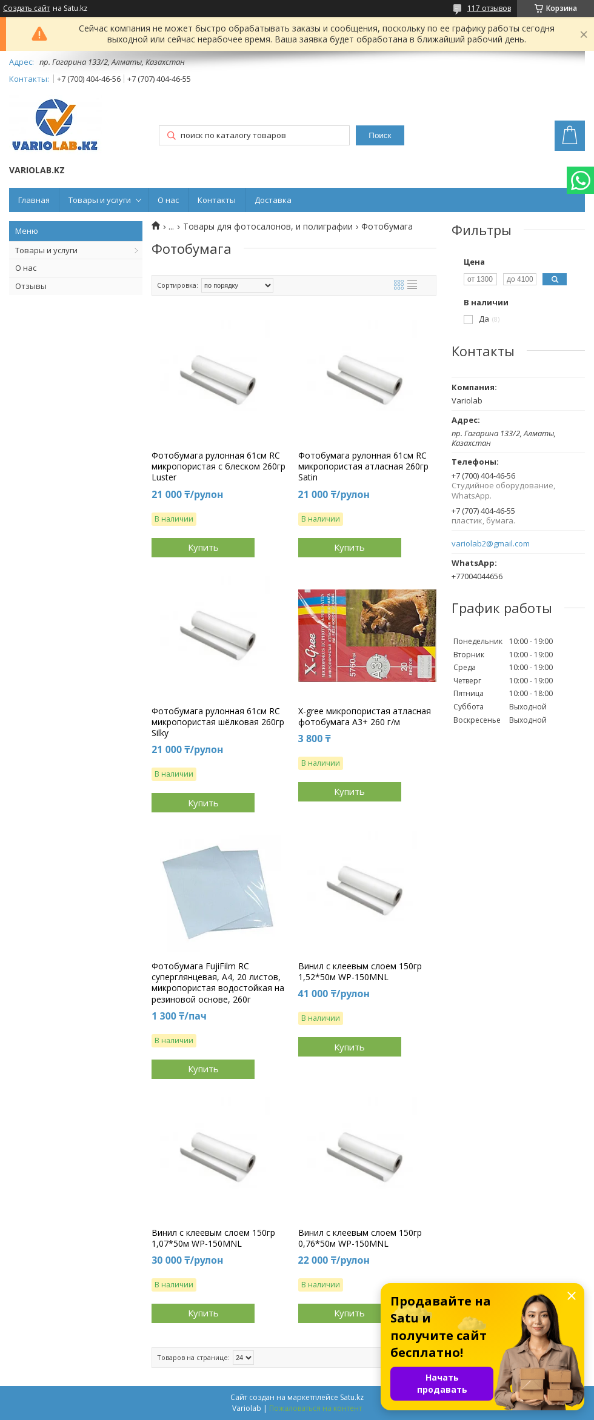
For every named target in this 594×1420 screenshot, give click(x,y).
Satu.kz (352, 1397)
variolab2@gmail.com (491, 544)
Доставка (273, 199)
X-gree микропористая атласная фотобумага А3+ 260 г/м (364, 717)
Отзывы (31, 285)
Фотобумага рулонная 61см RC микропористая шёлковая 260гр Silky (218, 722)
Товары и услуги (99, 199)
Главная (34, 199)
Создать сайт (26, 8)
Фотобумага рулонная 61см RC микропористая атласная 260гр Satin (363, 466)
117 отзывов (489, 8)
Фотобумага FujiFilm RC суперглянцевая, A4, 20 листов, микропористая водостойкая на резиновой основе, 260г (218, 983)
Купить (203, 547)
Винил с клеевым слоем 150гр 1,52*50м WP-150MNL (360, 972)
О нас (168, 199)
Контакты (217, 199)
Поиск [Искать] (380, 135)
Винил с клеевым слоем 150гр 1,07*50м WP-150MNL (213, 1238)
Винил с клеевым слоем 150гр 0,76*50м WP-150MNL (360, 1238)
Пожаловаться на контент (315, 1408)
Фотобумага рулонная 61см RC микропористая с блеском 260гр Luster (218, 466)
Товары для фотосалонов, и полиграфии (268, 226)
